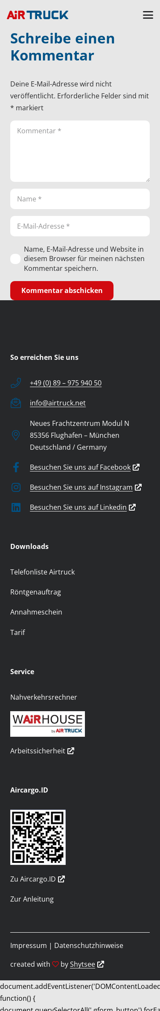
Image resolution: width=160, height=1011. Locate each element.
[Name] (80, 199)
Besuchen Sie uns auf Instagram (86, 487)
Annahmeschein (36, 612)
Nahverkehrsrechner (43, 697)
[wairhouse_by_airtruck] (80, 724)
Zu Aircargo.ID (37, 879)
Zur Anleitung (32, 899)
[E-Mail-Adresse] (80, 226)
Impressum (28, 945)
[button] (148, 15)
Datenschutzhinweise (88, 945)
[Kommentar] (80, 151)
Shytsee (87, 964)
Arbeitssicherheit (42, 750)
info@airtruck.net (58, 403)
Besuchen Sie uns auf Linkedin (83, 507)
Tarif (17, 632)
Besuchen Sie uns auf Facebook (85, 467)
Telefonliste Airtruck (42, 572)
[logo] (37, 15)
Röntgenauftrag (35, 592)
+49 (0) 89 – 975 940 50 (66, 383)
